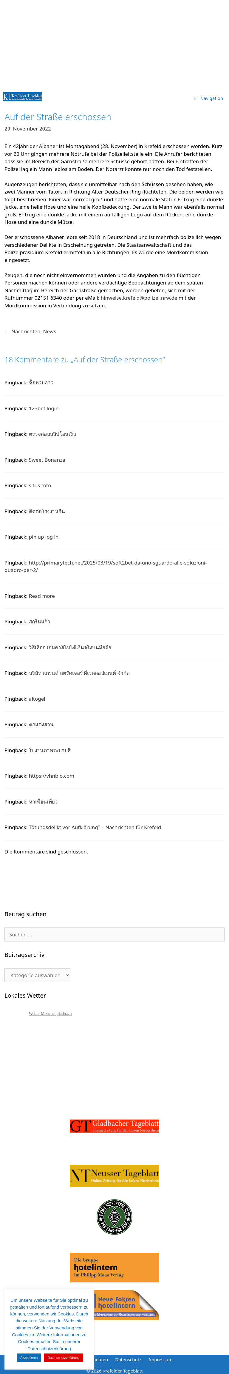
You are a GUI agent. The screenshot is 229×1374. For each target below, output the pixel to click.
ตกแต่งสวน (41, 724)
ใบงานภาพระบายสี (50, 750)
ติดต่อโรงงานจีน (47, 511)
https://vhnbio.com (51, 775)
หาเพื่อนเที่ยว (43, 801)
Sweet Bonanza (47, 459)
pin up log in (44, 536)
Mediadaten (95, 1359)
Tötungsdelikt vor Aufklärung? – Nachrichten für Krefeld (95, 827)
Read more (42, 595)
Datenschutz (128, 1359)
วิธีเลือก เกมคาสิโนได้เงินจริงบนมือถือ (70, 647)
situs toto (40, 485)
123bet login (44, 408)
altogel (37, 698)
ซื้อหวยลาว (41, 382)
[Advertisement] (114, 44)
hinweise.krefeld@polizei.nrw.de (139, 297)
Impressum (160, 1359)
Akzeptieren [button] (29, 1357)
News (49, 331)
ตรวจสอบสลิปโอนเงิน (52, 433)
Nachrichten (25, 331)
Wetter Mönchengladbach (50, 1013)
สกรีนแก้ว (39, 621)
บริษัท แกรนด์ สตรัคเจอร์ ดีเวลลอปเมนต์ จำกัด (79, 672)
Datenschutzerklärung (64, 1357)
